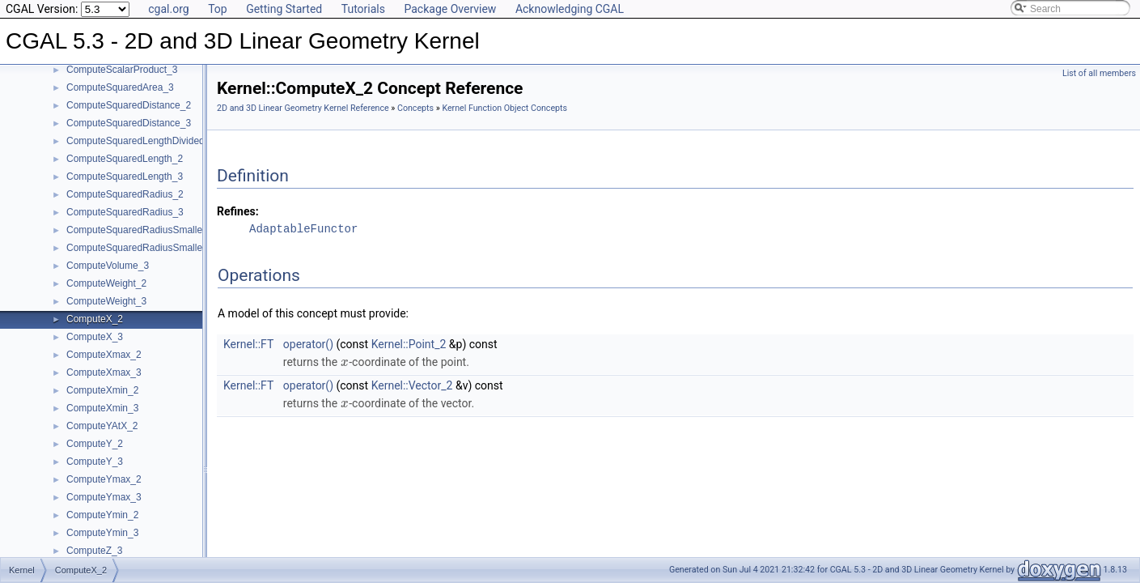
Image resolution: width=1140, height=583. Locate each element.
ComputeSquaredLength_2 (124, 158)
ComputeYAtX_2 (102, 426)
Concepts (415, 108)
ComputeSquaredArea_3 (120, 87)
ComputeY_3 (94, 461)
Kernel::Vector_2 (412, 385)
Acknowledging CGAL (569, 8)
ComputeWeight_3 (106, 301)
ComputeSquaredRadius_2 (125, 194)
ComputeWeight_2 (106, 283)
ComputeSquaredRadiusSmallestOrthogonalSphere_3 (183, 247)
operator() (308, 344)
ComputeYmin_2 (102, 515)
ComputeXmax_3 (104, 372)
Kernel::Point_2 (409, 344)
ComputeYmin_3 (102, 532)
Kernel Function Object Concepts (504, 108)
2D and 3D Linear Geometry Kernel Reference (303, 108)
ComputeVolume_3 (107, 265)
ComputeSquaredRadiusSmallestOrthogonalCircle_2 (180, 230)
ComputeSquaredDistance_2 (128, 105)
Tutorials (363, 8)
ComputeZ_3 (94, 550)
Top (217, 8)
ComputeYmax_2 (104, 479)
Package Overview (450, 8)
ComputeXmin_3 (102, 408)
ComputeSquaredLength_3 (124, 176)
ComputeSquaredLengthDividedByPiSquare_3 (166, 141)
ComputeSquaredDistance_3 (128, 123)
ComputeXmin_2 (102, 390)
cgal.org (168, 8)
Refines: (238, 211)
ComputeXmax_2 (104, 354)
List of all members (1099, 73)
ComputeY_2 (94, 443)
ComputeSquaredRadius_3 (125, 212)
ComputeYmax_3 (104, 497)
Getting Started (284, 8)
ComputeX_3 (94, 337)
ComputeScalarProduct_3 (121, 69)
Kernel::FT (248, 344)
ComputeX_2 (94, 319)
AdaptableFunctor (303, 228)
